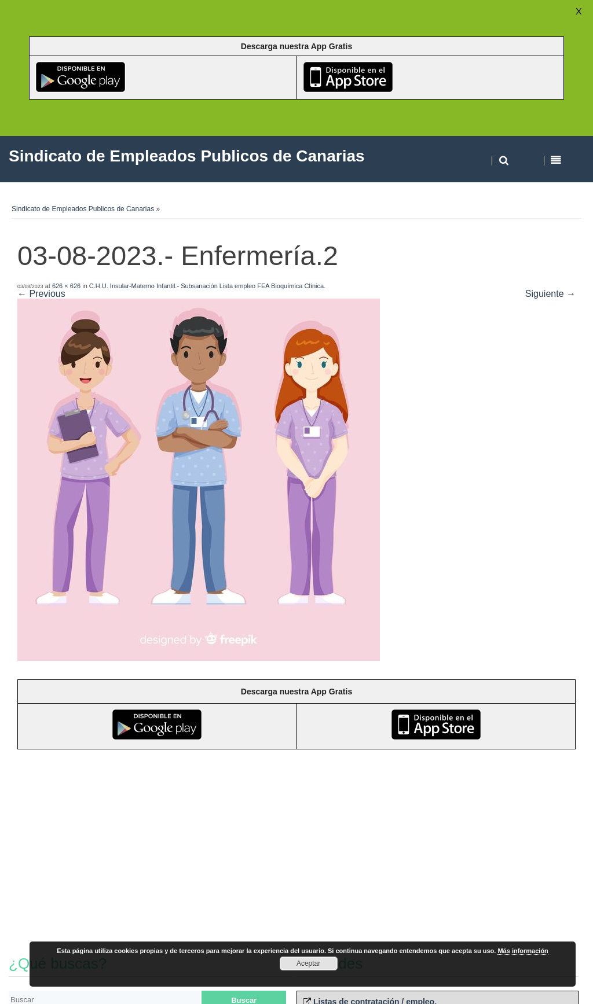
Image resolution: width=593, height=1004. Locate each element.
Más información (522, 950)
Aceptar (308, 963)
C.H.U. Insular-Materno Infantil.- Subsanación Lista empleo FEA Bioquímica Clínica (206, 285)
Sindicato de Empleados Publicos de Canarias (83, 209)
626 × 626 (66, 285)
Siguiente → (550, 294)
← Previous (41, 294)
